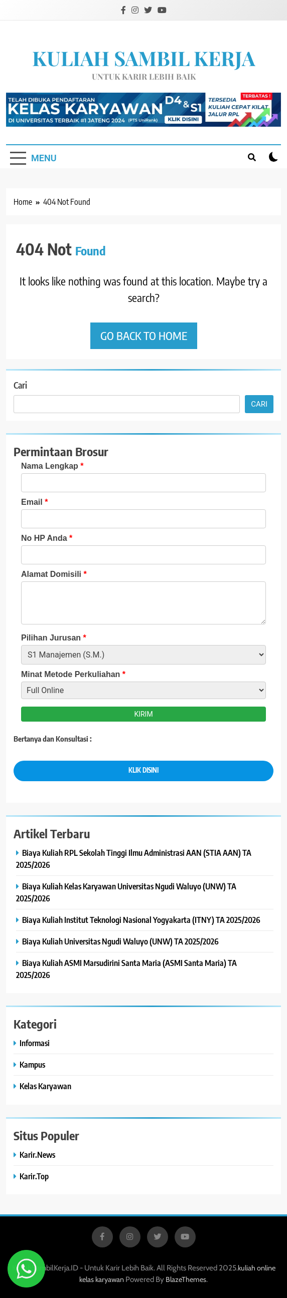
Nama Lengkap (52, 466)
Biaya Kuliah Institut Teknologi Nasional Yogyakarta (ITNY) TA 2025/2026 (141, 919)
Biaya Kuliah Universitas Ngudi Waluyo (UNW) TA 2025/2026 (120, 941)
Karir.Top (34, 1176)
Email (34, 502)
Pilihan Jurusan (53, 637)
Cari (20, 385)
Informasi (35, 1043)
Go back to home (143, 336)
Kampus (32, 1064)
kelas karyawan (101, 1279)
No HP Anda (46, 538)
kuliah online (256, 1267)
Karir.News (37, 1154)
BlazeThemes (186, 1279)
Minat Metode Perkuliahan (73, 674)
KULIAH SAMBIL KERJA (143, 58)
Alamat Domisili (54, 574)
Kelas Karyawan (45, 1086)
